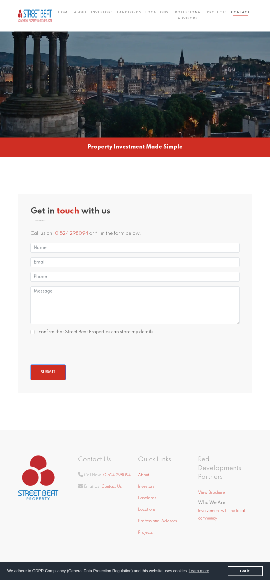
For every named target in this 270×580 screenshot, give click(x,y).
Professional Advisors (187, 15)
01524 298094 (71, 233)
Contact (240, 12)
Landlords (129, 12)
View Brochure (211, 493)
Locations (156, 12)
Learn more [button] (199, 571)
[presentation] (68, 350)
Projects (217, 12)
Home (64, 12)
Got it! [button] (245, 571)
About (80, 12)
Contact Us (112, 487)
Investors (102, 12)
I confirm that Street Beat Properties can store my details (94, 332)
